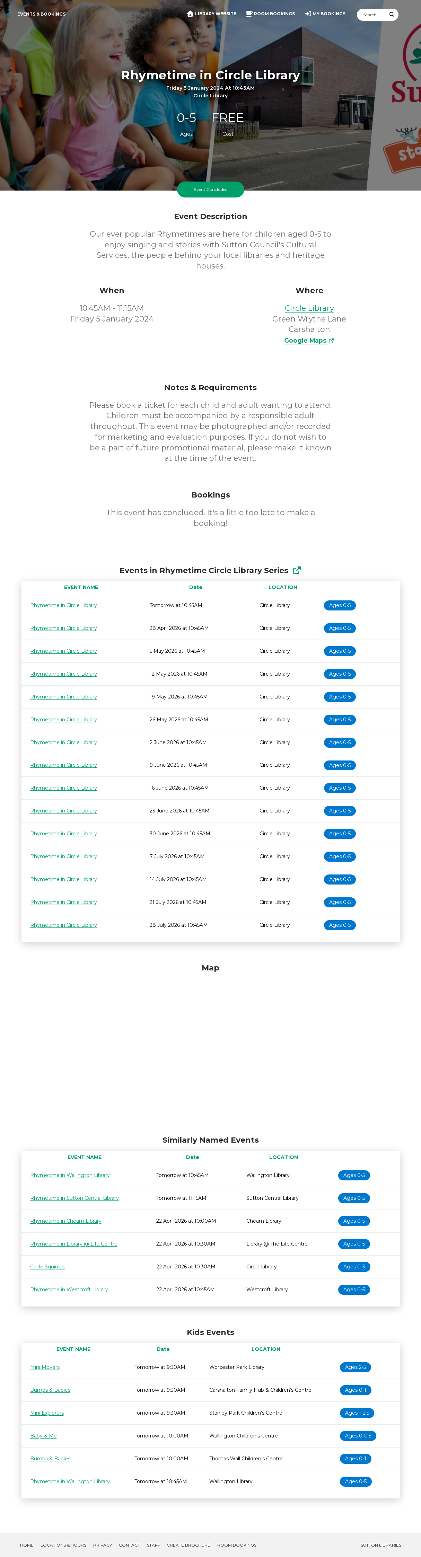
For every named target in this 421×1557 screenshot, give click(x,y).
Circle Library (309, 308)
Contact (129, 1545)
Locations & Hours (63, 1545)
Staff (153, 1545)
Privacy (102, 1545)
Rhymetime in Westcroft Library (69, 1289)
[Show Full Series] (296, 570)
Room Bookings (236, 1545)
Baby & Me (43, 1436)
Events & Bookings (41, 14)
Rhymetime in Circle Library (63, 605)
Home (27, 1545)
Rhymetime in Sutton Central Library (74, 1198)
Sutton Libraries (381, 1545)
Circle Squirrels (47, 1267)
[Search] (371, 15)
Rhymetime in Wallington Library (70, 1175)
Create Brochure (188, 1545)
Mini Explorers (47, 1413)
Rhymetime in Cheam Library (66, 1221)
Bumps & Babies (50, 1390)
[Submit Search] (391, 15)
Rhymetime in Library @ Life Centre (73, 1244)
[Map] (210, 1047)
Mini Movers (45, 1367)
